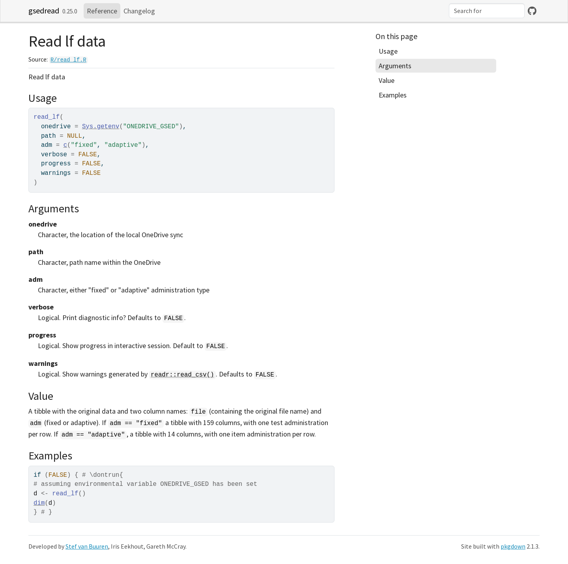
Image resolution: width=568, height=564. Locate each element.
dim (39, 503)
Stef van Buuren (86, 546)
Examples (393, 94)
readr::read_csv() (182, 374)
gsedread (43, 10)
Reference (102, 10)
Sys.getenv (101, 126)
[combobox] (487, 10)
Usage (388, 51)
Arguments (395, 65)
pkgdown (513, 546)
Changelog (139, 10)
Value (386, 80)
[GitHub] (532, 11)
